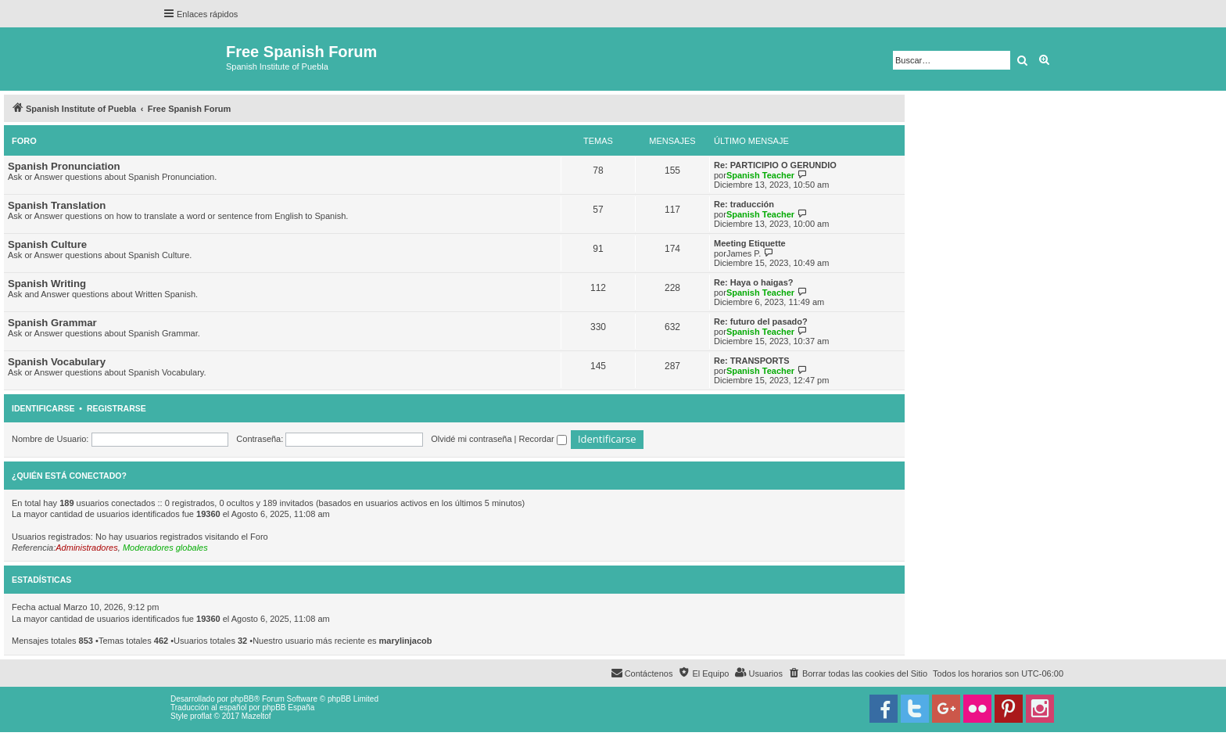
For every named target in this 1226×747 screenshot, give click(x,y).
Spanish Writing (47, 283)
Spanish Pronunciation (64, 166)
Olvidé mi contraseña (471, 439)
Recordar (543, 439)
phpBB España (288, 707)
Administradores (86, 547)
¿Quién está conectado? (69, 475)
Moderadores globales (165, 547)
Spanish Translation (57, 205)
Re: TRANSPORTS (752, 360)
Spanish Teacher (760, 175)
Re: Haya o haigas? (753, 282)
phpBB (242, 699)
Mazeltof (256, 716)
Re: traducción (744, 204)
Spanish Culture (47, 244)
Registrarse (116, 408)
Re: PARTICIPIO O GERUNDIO (775, 165)
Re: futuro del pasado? (761, 321)
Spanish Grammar (52, 323)
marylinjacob (405, 640)
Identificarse (43, 408)
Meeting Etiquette (750, 243)
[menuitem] (857, 673)
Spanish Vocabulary (57, 362)
